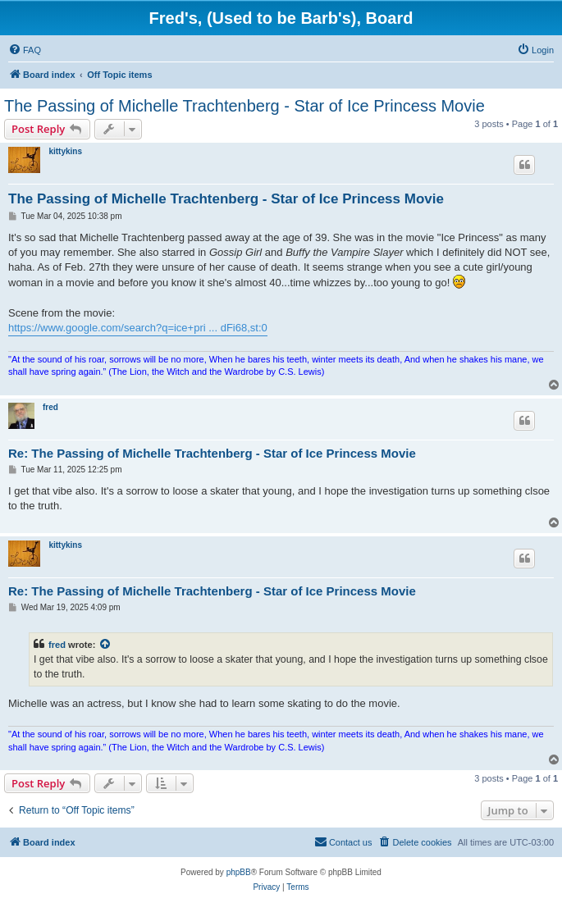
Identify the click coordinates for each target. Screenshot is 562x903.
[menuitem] (24, 50)
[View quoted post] (105, 644)
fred (50, 407)
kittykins (65, 151)
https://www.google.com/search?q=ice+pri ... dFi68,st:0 (137, 328)
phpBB (238, 872)
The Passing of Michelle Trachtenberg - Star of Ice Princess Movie (244, 106)
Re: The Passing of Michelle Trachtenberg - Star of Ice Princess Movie (212, 453)
